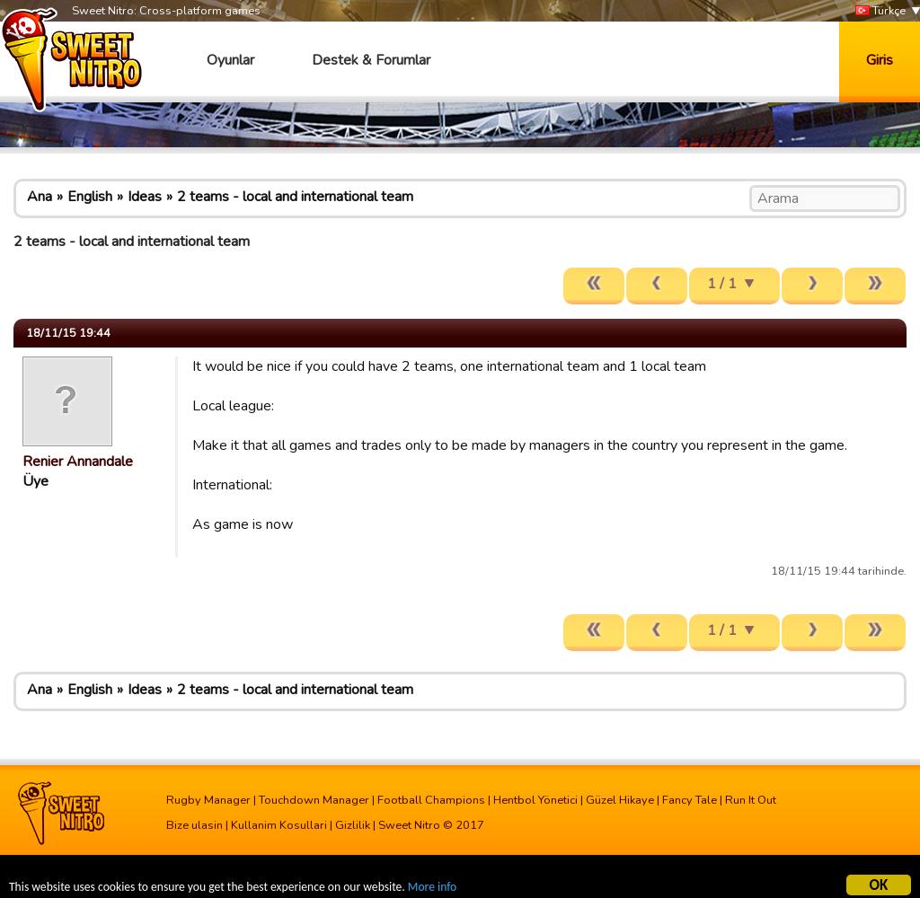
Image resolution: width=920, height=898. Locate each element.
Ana (39, 197)
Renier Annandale (77, 461)
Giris (879, 60)
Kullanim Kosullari (279, 825)
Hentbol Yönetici (535, 800)
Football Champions (431, 800)
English (89, 197)
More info (432, 889)
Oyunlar (230, 60)
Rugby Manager (208, 800)
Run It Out (750, 800)
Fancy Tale (689, 800)
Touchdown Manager (314, 800)
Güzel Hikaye (620, 800)
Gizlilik (352, 825)
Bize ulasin (194, 825)
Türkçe (880, 11)
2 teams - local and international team (295, 197)
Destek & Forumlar (371, 60)
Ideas (145, 197)
